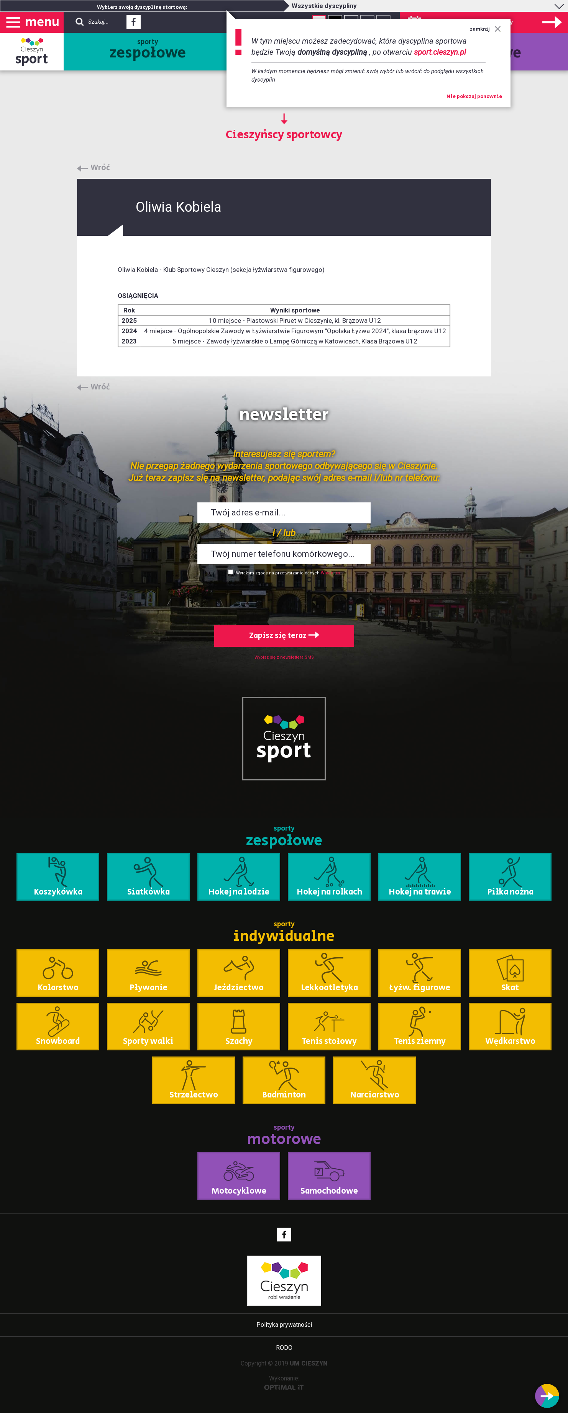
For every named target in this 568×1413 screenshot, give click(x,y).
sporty (148, 50)
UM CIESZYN (309, 1363)
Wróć (100, 168)
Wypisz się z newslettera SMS (284, 657)
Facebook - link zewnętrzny (133, 24)
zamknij (485, 29)
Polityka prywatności (284, 1324)
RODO (284, 1347)
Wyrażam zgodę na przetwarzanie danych (278, 573)
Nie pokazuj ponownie (474, 96)
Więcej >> (330, 573)
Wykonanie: (284, 1382)
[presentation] (284, 599)
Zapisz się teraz (284, 635)
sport (31, 59)
